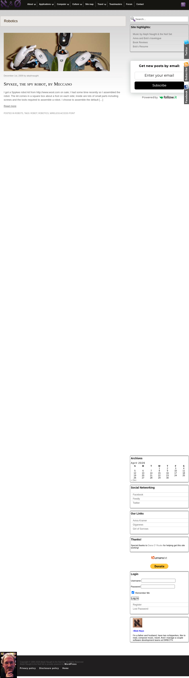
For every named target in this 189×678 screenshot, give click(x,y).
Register (137, 604)
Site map (89, 4)
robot (33, 113)
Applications (45, 4)
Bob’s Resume (140, 46)
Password (135, 586)
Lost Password (140, 608)
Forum (129, 4)
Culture (75, 4)
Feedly (136, 498)
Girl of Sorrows (140, 528)
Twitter (136, 503)
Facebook (138, 494)
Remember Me (141, 593)
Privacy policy (28, 668)
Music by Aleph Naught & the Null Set (152, 34)
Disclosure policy (49, 668)
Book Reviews (140, 42)
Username (136, 581)
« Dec (134, 480)
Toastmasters (115, 4)
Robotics (43, 113)
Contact (140, 4)
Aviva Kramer (140, 520)
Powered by (159, 97)
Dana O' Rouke (155, 545)
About (30, 4)
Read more (10, 106)
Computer (61, 4)
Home (65, 668)
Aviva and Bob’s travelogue (147, 38)
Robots (19, 113)
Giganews (138, 524)
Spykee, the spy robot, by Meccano (38, 83)
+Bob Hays (138, 631)
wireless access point (62, 113)
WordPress (70, 664)
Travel (100, 4)
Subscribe (159, 85)
